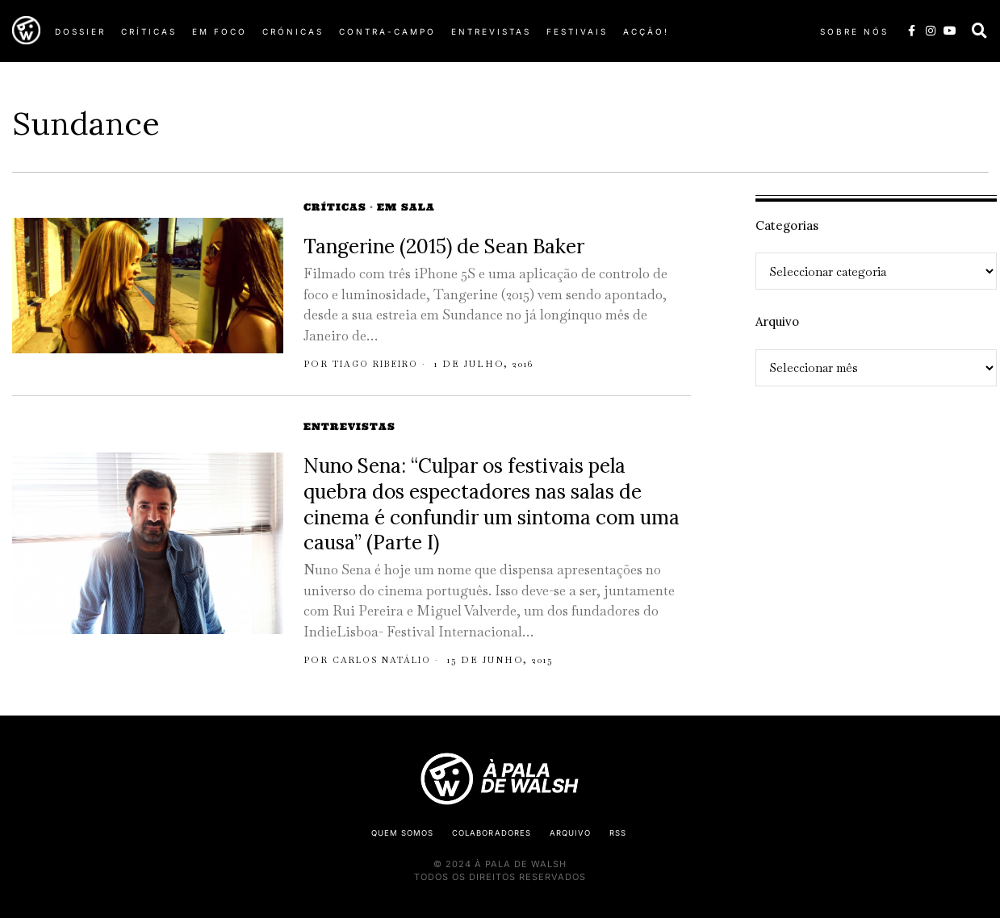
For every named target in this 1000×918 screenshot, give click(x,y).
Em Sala (406, 207)
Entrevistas (349, 426)
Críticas (334, 207)
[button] (980, 31)
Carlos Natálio (387, 660)
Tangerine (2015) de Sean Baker (443, 246)
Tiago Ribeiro (382, 363)
